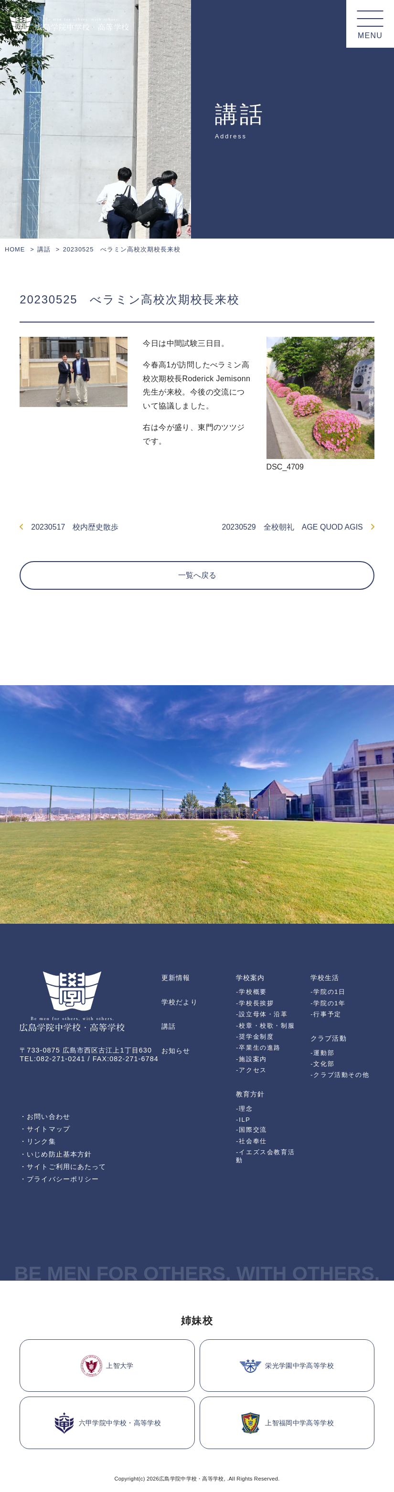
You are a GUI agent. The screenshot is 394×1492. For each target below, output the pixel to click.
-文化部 (322, 1063)
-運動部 (322, 1052)
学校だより (179, 1002)
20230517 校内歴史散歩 (69, 527)
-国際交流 (251, 1129)
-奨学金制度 (255, 1036)
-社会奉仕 (251, 1141)
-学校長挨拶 (255, 1003)
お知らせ (175, 1050)
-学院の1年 (327, 1003)
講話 (44, 249)
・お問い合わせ (45, 1116)
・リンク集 (37, 1141)
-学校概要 (251, 991)
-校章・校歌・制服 (265, 1025)
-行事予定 (325, 1014)
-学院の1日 (327, 991)
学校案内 (250, 977)
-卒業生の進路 (258, 1047)
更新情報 (175, 977)
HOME (15, 249)
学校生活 (324, 977)
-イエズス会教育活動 (265, 1156)
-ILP (243, 1119)
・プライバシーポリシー (59, 1179)
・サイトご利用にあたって (63, 1166)
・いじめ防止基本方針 (56, 1154)
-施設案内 (251, 1059)
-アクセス (251, 1070)
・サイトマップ (45, 1129)
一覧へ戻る (197, 575)
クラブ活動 (328, 1038)
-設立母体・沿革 (262, 1014)
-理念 (244, 1108)
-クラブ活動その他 (339, 1074)
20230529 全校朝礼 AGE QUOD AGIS (298, 527)
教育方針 (250, 1094)
